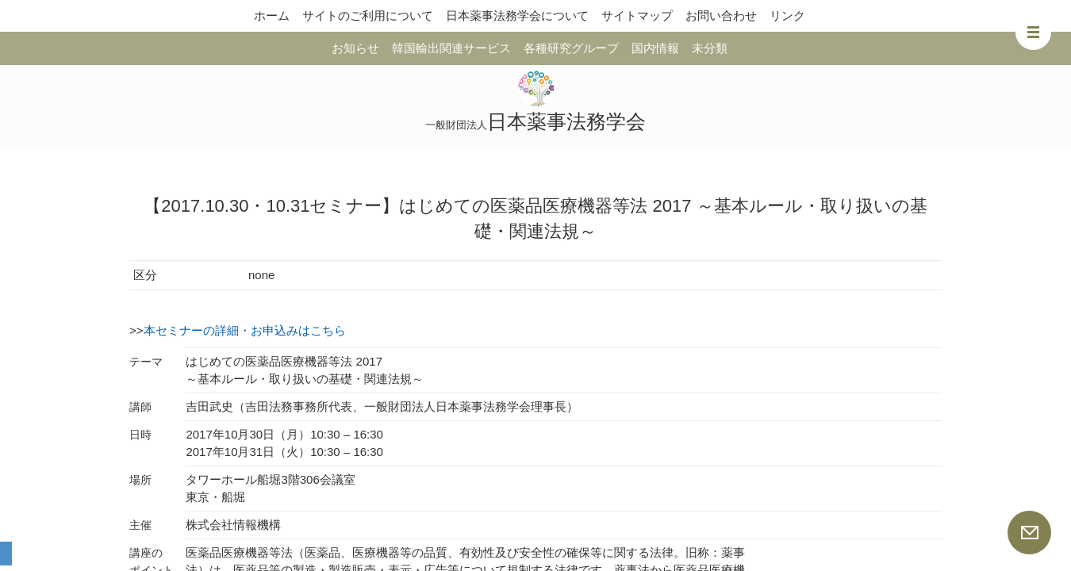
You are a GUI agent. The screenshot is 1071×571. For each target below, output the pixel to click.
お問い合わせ (721, 15)
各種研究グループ (571, 48)
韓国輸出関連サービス (451, 48)
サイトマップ (637, 15)
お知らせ (355, 48)
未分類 (709, 48)
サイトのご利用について (367, 15)
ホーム (272, 15)
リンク (787, 15)
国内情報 (655, 48)
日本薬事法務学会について (517, 15)
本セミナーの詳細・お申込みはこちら (245, 330)
